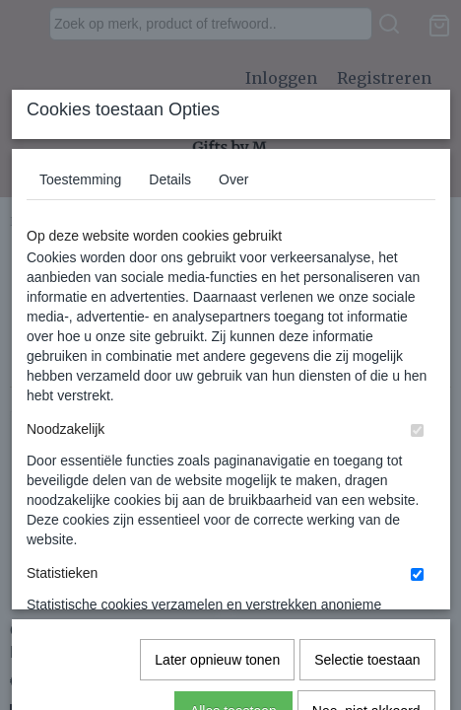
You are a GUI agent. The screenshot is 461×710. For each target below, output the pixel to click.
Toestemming (80, 326)
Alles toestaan (233, 639)
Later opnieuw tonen (217, 588)
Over (233, 326)
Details (170, 326)
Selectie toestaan (367, 588)
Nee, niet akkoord (366, 639)
